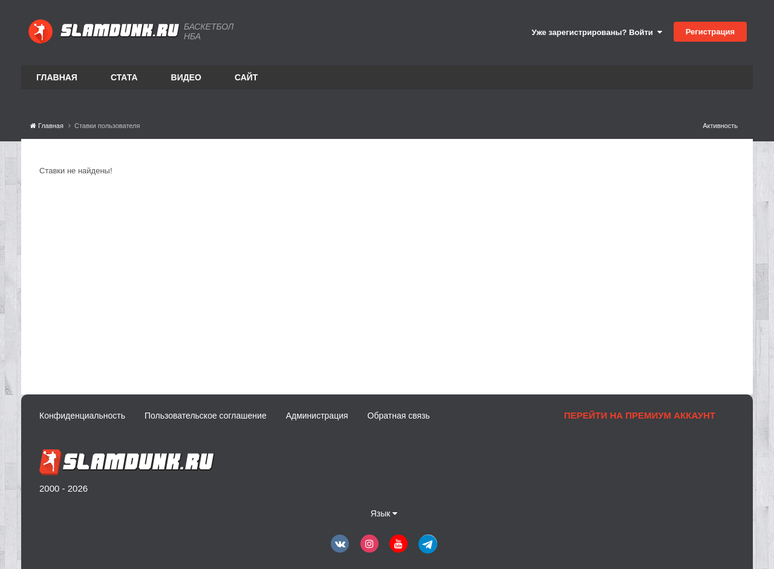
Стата (124, 77)
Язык (384, 513)
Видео (186, 77)
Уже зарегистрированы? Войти (597, 32)
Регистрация (710, 31)
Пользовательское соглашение (206, 415)
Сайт (246, 77)
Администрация (317, 415)
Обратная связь (399, 415)
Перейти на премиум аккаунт (639, 415)
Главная (56, 77)
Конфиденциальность (82, 415)
